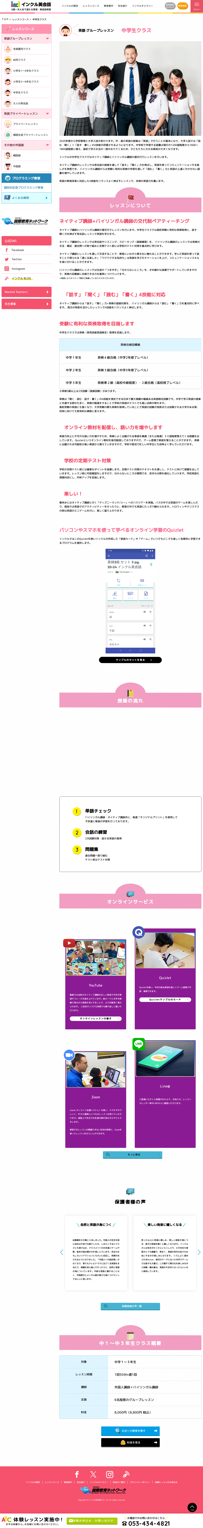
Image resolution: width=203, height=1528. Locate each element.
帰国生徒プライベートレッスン (26, 135)
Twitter (12, 259)
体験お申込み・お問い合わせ (93, 1521)
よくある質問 (16, 198)
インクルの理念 (70, 5)
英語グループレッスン (18, 38)
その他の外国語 (14, 145)
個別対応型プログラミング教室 (23, 188)
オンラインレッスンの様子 (95, 1019)
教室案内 (108, 5)
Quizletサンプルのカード (165, 1000)
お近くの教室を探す (130, 1433)
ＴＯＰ (5, 19)
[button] (198, 1254)
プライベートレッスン (21, 124)
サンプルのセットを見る (130, 660)
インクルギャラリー (142, 5)
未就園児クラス (17, 49)
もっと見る (123, 1156)
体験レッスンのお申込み (166, 1485)
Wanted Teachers (16, 292)
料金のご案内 (119, 1485)
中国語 (12, 166)
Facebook (13, 250)
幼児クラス (15, 60)
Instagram (13, 268)
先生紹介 (122, 5)
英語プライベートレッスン (21, 114)
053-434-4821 (150, 1523)
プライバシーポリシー (140, 1485)
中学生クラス (16, 92)
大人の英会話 (16, 103)
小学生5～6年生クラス (21, 81)
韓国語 (12, 155)
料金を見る (130, 1445)
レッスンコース (91, 5)
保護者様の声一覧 (123, 1308)
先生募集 (10, 304)
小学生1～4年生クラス (21, 70)
